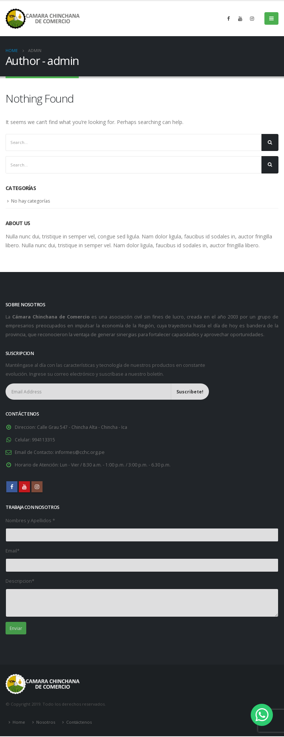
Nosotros (45, 723)
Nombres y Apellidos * (30, 520)
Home (19, 723)
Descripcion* (20, 581)
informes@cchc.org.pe (81, 453)
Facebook (11, 487)
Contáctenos (79, 723)
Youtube (24, 487)
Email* (13, 551)
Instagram (37, 487)
